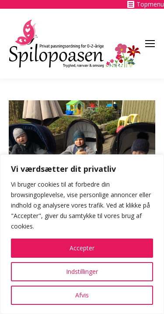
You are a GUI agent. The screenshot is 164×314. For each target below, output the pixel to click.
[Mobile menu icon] (150, 43)
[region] (82, 234)
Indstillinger (82, 271)
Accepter (82, 248)
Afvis (82, 295)
